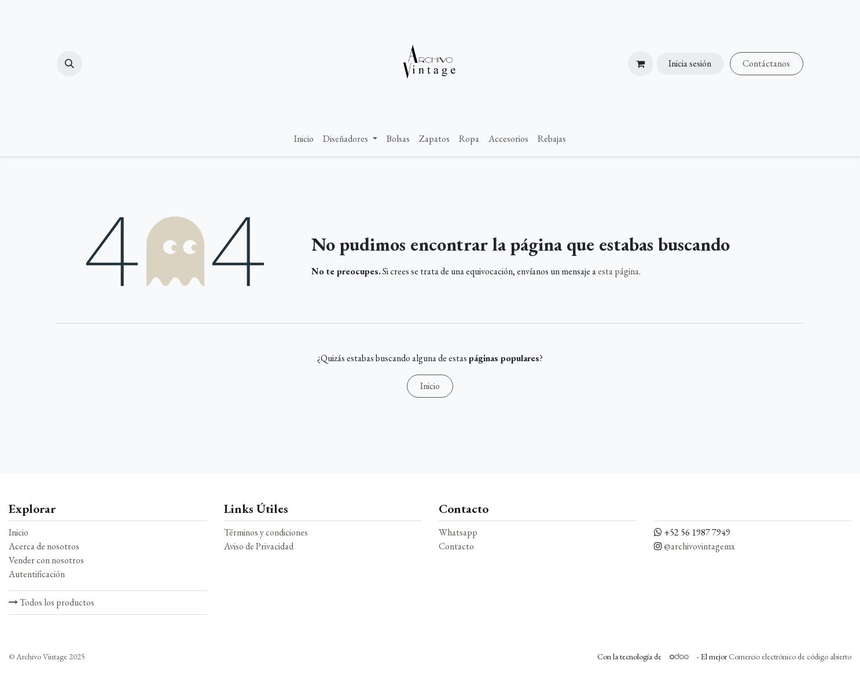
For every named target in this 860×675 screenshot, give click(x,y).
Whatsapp (458, 532)
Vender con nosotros (46, 560)
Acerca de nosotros (44, 546)
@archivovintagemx (699, 546)
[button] (69, 63)
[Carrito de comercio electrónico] (640, 63)
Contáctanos (766, 63)
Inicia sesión (689, 63)
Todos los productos (51, 602)
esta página (618, 271)
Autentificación (37, 574)
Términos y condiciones (266, 532)
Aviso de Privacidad (258, 546)
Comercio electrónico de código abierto (790, 656)
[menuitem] (303, 139)
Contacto (456, 546)
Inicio (430, 386)
